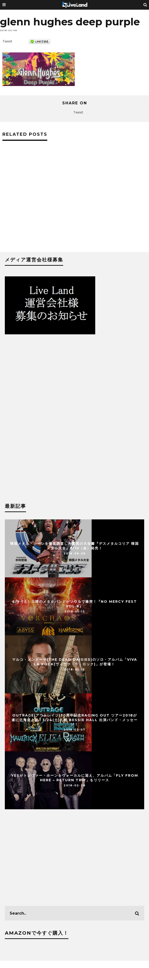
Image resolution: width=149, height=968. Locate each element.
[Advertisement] (74, 202)
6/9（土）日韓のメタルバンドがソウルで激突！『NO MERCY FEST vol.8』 (74, 603)
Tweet (7, 41)
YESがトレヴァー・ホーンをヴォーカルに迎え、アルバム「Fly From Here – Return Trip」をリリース (74, 777)
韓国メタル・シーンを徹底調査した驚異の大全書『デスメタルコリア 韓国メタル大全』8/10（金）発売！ (74, 545)
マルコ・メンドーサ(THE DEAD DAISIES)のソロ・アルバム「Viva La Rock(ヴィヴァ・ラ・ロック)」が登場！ (74, 661)
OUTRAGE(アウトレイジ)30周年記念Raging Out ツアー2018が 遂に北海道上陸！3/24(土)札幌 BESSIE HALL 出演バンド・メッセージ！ (75, 719)
